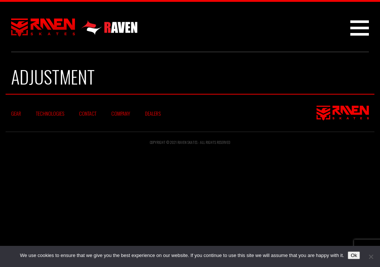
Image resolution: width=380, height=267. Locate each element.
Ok (354, 255)
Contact (87, 113)
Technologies (50, 113)
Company (120, 113)
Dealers (153, 113)
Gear (16, 113)
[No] (370, 256)
